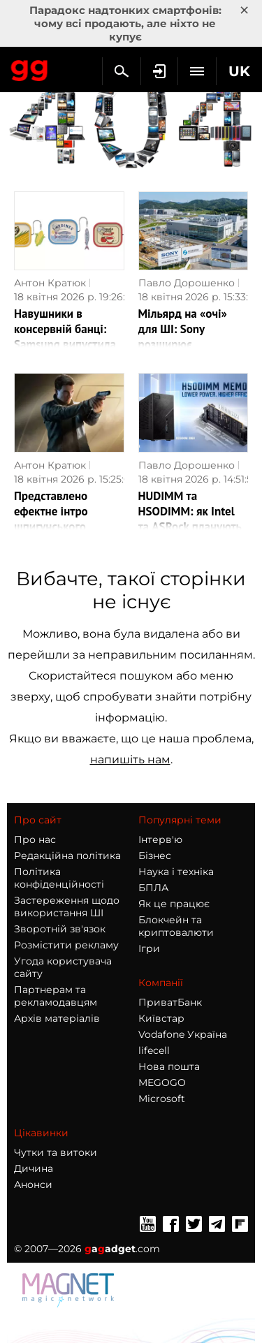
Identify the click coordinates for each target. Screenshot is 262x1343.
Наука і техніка (176, 871)
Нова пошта (169, 1066)
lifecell (154, 1050)
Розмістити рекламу (66, 945)
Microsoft (161, 1098)
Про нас (35, 839)
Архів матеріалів (57, 1018)
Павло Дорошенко (186, 283)
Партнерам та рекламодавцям (55, 995)
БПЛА (153, 887)
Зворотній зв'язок (59, 929)
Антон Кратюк (50, 283)
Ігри (149, 948)
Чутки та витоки (55, 1152)
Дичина (33, 1168)
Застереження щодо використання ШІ (66, 906)
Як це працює (174, 903)
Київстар (161, 1018)
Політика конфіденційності (59, 877)
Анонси (33, 1184)
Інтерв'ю (160, 839)
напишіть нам (130, 759)
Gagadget (29, 68)
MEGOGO (162, 1082)
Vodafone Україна (182, 1034)
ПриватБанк (170, 1002)
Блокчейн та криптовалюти (176, 926)
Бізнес (154, 855)
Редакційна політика (67, 855)
